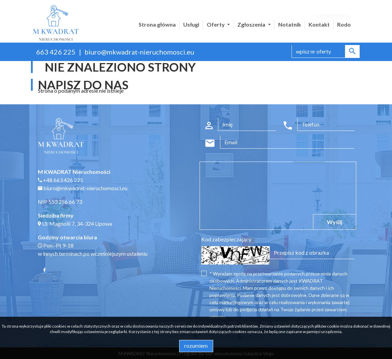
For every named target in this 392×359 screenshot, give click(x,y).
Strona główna (157, 24)
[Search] (326, 51)
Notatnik (289, 24)
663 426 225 (56, 52)
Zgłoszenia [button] (251, 24)
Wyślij (334, 222)
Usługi (191, 24)
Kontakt (319, 24)
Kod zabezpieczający (226, 239)
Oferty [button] (216, 24)
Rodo (344, 24)
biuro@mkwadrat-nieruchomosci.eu (139, 52)
